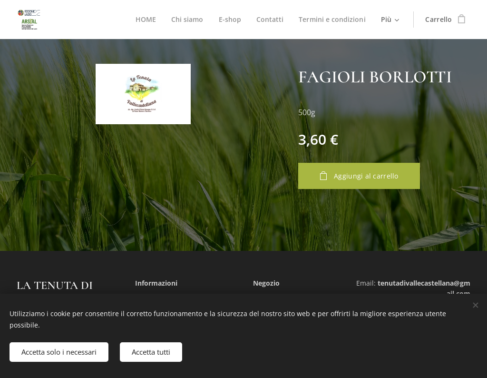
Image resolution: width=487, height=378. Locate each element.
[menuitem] (143, 19)
